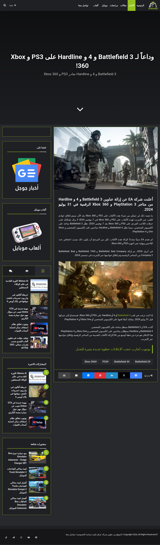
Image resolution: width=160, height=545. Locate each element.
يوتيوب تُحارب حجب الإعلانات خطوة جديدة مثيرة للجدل (113, 349)
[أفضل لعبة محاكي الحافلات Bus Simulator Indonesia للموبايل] (37, 507)
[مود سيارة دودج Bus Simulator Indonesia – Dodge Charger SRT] (37, 462)
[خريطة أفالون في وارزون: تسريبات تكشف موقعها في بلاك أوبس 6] (37, 300)
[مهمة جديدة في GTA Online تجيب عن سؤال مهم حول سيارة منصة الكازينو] (37, 316)
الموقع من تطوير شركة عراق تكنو (107, 539)
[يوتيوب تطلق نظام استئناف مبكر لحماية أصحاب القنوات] (37, 332)
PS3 (104, 361)
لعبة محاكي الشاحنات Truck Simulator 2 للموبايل (17, 476)
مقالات (123, 5)
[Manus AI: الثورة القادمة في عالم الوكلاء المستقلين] (37, 287)
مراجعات (114, 5)
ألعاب (95, 5)
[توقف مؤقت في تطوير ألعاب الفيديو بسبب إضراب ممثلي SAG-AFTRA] (37, 345)
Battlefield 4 (121, 361)
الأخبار (131, 5)
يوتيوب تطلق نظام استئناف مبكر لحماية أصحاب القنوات (17, 330)
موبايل (105, 5)
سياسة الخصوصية (84, 539)
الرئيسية (140, 5)
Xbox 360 (90, 361)
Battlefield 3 (124, 315)
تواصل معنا (83, 5)
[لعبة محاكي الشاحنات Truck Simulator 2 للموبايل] (37, 478)
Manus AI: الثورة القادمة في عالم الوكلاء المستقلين (19, 285)
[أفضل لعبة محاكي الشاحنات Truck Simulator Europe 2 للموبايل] (37, 492)
